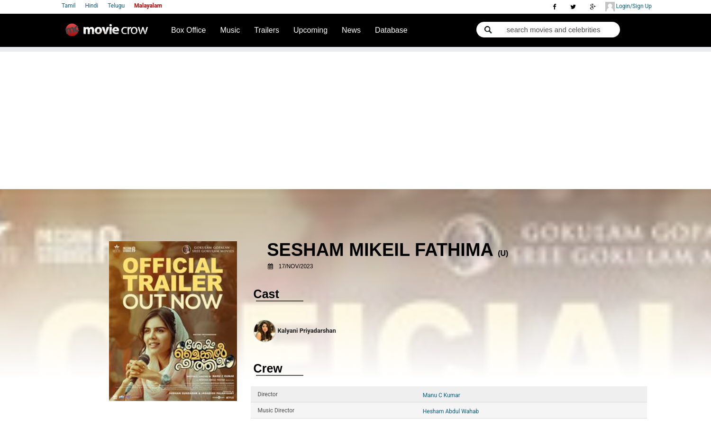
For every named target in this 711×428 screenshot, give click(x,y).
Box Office (188, 30)
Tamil (68, 5)
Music (230, 30)
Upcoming (310, 30)
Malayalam (148, 5)
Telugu (116, 5)
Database (391, 30)
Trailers (266, 30)
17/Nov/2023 (296, 266)
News (351, 30)
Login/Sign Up (628, 6)
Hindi (91, 5)
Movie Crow (109, 33)
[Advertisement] (355, 118)
